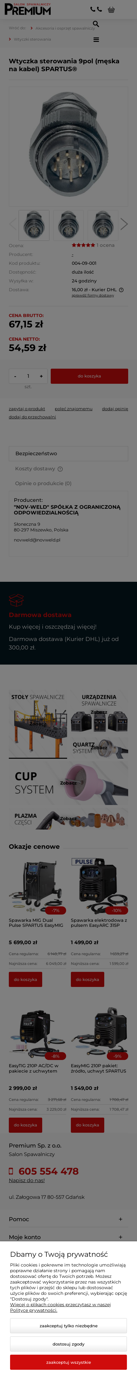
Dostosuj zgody (68, 1343)
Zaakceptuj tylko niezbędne (69, 1325)
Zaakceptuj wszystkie (68, 1362)
